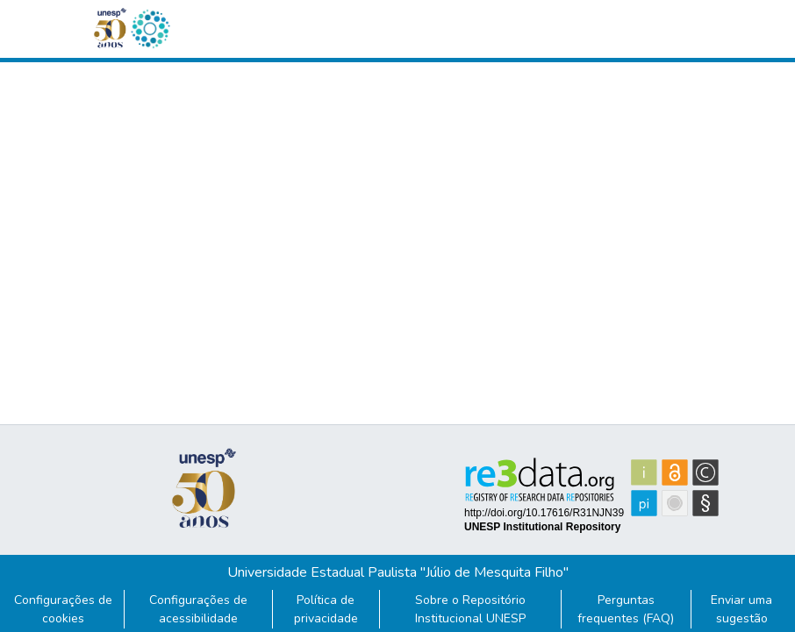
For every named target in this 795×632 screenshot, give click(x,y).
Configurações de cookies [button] (63, 609)
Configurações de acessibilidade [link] (198, 609)
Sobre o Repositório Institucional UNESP (470, 609)
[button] (150, 29)
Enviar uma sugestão (741, 609)
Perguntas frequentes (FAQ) (625, 609)
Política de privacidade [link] (326, 609)
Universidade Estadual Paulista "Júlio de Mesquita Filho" (398, 572)
